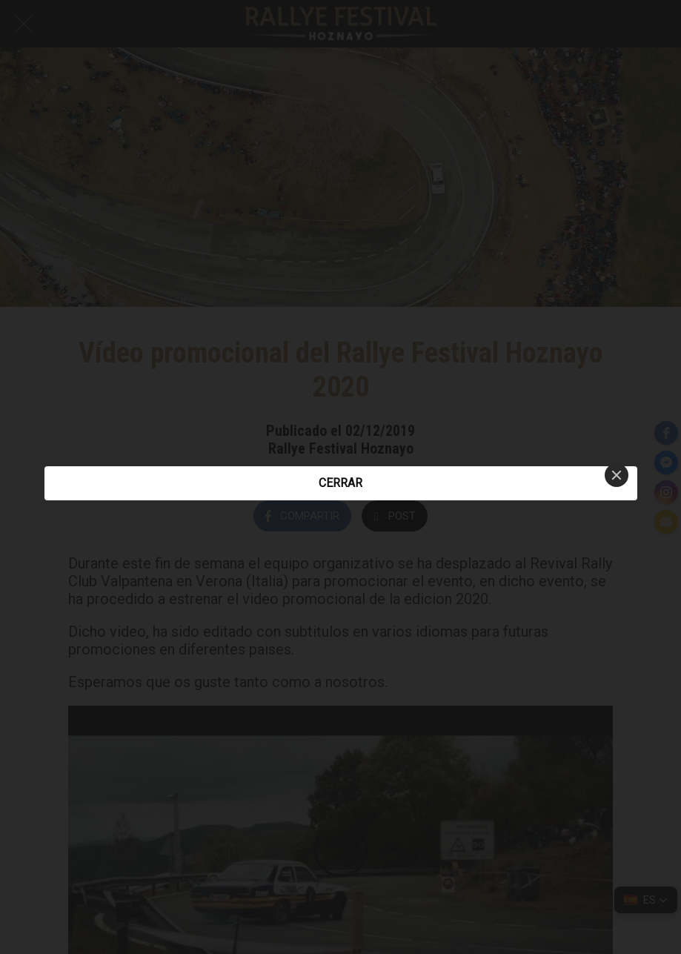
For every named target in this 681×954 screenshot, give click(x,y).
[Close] (616, 475)
